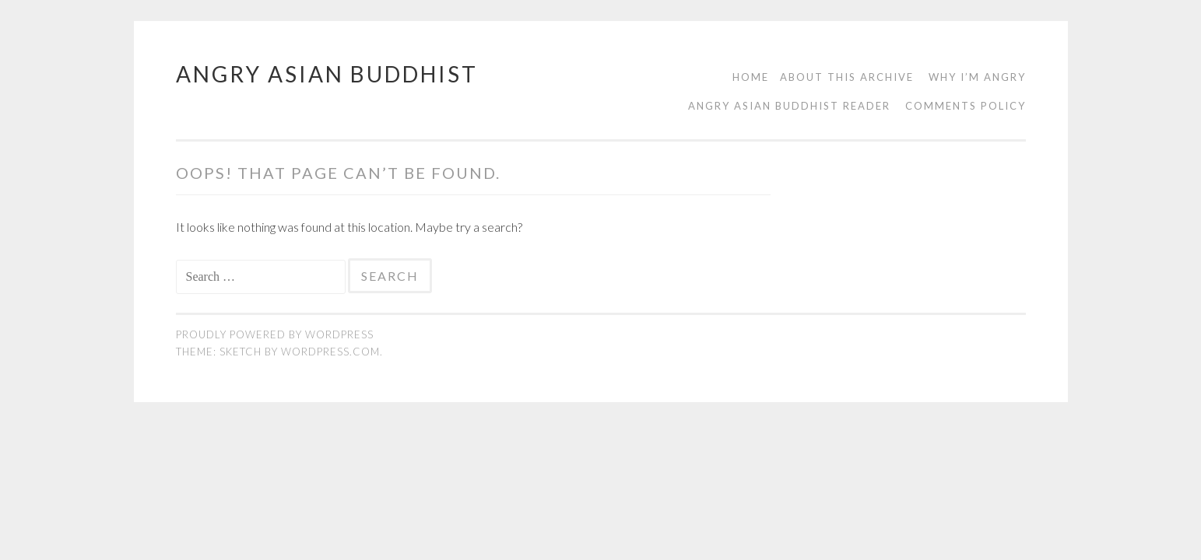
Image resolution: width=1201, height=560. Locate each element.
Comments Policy (965, 106)
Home (750, 77)
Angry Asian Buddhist (327, 74)
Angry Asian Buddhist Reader (789, 106)
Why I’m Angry (977, 77)
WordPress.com (330, 351)
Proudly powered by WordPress (275, 334)
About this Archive (847, 77)
